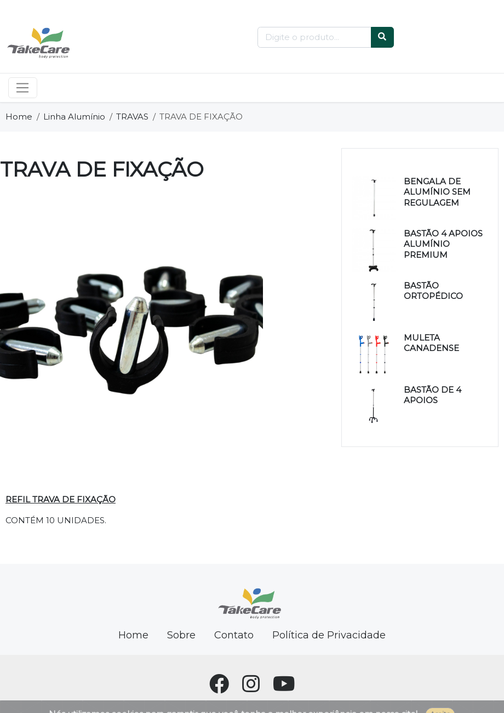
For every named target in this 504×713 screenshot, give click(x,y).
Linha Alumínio (74, 116)
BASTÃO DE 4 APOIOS (432, 395)
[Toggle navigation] (22, 87)
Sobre (181, 635)
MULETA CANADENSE (431, 343)
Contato (234, 635)
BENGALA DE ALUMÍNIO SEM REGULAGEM (437, 192)
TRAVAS (132, 116)
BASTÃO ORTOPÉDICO (433, 291)
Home (18, 116)
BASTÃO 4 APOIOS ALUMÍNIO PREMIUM (443, 244)
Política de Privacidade (329, 635)
